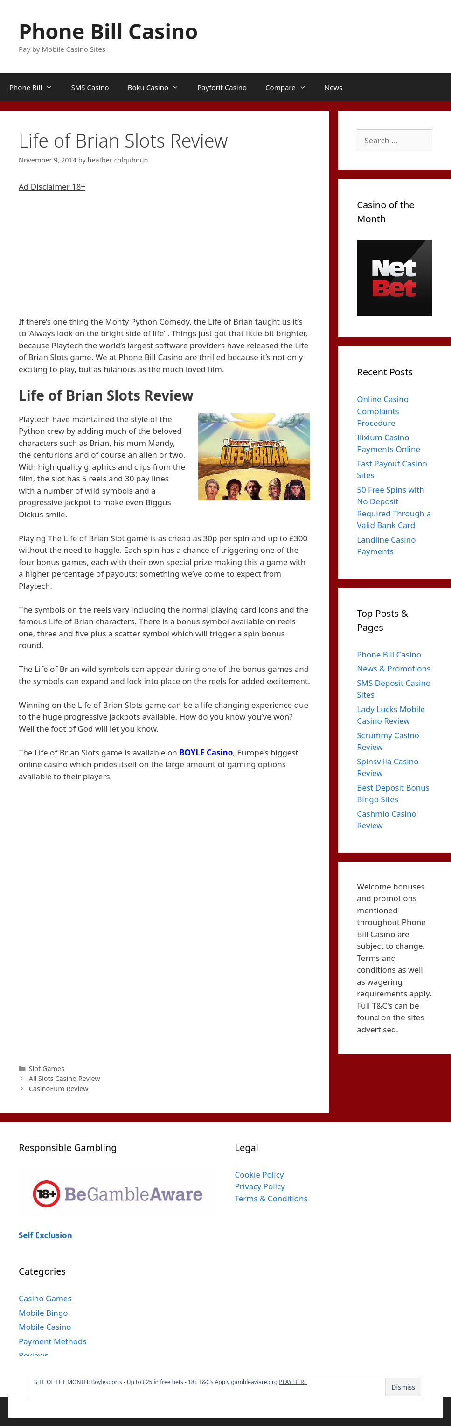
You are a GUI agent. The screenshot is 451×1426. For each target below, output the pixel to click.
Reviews (34, 1355)
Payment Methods (53, 1341)
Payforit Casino (222, 87)
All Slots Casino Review (64, 1078)
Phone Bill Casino (108, 31)
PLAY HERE (293, 1382)
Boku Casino (158, 87)
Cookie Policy (259, 1174)
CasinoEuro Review (59, 1088)
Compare (290, 87)
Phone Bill (35, 87)
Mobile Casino (45, 1326)
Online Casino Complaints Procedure (383, 411)
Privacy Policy (260, 1186)
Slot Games (47, 1068)
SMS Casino (90, 87)
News (334, 87)
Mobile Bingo (43, 1312)
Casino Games (45, 1298)
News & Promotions (393, 668)
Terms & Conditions (271, 1198)
